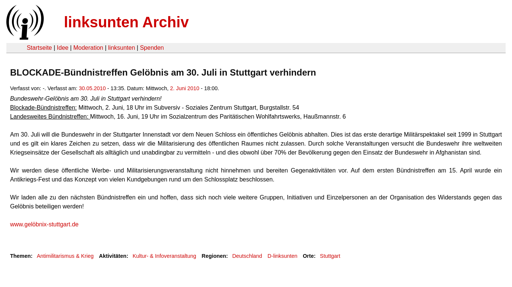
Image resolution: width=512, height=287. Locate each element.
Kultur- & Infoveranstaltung (164, 256)
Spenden (152, 48)
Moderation (88, 48)
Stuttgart (330, 256)
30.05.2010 (92, 88)
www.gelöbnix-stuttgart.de (44, 224)
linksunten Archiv (126, 22)
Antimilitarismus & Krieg (65, 256)
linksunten (121, 48)
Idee (62, 48)
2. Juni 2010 (184, 88)
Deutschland (247, 256)
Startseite (39, 48)
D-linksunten (282, 256)
